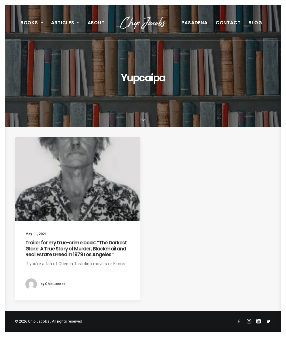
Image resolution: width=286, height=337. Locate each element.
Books (31, 22)
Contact (228, 22)
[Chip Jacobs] (143, 23)
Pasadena (194, 22)
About (96, 22)
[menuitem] (31, 22)
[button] (77, 179)
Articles (65, 22)
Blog (255, 22)
